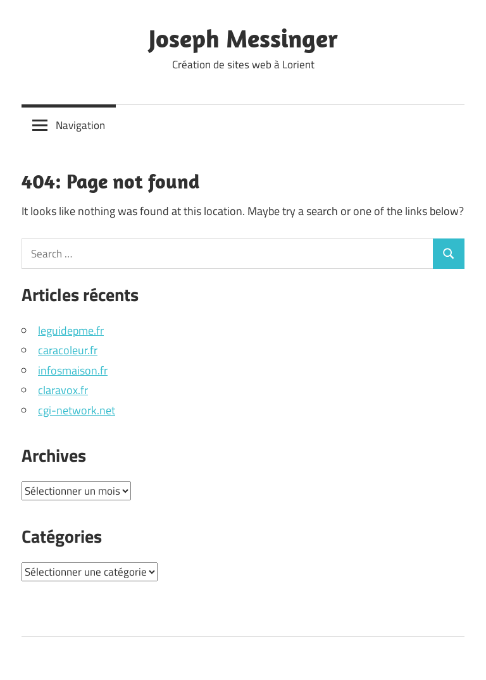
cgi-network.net (76, 410)
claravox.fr (63, 390)
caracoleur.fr (67, 350)
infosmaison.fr (73, 370)
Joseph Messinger (243, 38)
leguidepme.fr (71, 330)
